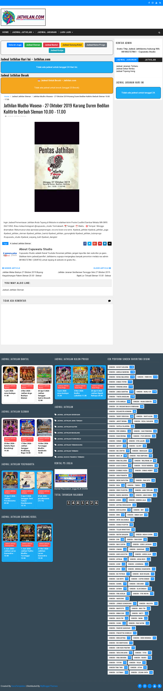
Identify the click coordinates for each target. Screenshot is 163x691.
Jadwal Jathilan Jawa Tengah (69, 421)
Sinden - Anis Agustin (118, 554)
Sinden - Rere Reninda (142, 638)
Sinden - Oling (115, 623)
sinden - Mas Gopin (117, 544)
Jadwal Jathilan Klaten (67, 427)
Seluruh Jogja (15, 45)
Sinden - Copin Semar (140, 579)
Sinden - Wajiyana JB (143, 461)
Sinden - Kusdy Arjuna (118, 367)
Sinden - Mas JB (115, 456)
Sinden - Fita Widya (141, 594)
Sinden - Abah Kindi (144, 495)
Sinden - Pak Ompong (138, 456)
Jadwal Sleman (33, 45)
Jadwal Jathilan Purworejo (69, 439)
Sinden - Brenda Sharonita (139, 569)
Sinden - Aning (115, 500)
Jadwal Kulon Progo (95, 45)
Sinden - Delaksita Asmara (120, 411)
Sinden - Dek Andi (136, 584)
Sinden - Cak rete (116, 579)
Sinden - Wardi (140, 658)
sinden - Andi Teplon (143, 490)
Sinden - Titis (140, 653)
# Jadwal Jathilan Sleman (20, 243)
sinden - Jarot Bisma (118, 421)
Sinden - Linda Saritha (118, 392)
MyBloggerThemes (49, 686)
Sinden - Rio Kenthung (118, 643)
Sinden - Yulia (135, 663)
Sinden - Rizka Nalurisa (119, 377)
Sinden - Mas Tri (138, 608)
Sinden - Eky (138, 510)
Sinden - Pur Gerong (142, 436)
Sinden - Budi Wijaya (141, 574)
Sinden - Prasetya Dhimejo (120, 633)
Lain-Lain (65, 32)
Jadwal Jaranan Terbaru (127, 66)
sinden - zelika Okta (139, 672)
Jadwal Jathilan (22, 32)
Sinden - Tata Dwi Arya (118, 653)
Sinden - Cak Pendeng (143, 431)
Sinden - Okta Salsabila (119, 520)
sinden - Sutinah (116, 672)
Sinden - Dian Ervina (117, 436)
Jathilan (150, 60)
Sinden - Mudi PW (116, 618)
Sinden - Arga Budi (137, 559)
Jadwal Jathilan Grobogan (68, 415)
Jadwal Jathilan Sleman (21, 96)
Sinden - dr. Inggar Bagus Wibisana (124, 406)
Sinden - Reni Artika (117, 638)
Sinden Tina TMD (116, 667)
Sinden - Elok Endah (138, 589)
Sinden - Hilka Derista (142, 402)
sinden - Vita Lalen (136, 441)
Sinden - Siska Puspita (118, 525)
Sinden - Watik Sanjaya (118, 535)
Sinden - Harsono (116, 599)
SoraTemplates (18, 686)
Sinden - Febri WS (144, 377)
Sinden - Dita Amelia (117, 402)
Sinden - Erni (114, 515)
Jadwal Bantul (51, 45)
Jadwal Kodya (56, 50)
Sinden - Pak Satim (136, 623)
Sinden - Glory (135, 446)
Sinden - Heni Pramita (118, 475)
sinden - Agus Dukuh (118, 466)
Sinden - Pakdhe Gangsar (119, 628)
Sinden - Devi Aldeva (117, 510)
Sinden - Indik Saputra (118, 480)
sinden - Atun (136, 667)
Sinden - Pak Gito (143, 480)
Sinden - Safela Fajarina (119, 426)
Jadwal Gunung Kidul (72, 45)
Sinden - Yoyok (115, 663)
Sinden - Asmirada (135, 564)
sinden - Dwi (114, 539)
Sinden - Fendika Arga (118, 387)
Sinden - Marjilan (139, 451)
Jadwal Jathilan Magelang (68, 433)
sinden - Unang (115, 549)
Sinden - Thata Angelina (119, 397)
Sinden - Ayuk (114, 569)
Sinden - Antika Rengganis (120, 505)
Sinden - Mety (137, 613)
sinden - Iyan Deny (134, 539)
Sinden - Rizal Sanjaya (143, 421)
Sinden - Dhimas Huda (118, 471)
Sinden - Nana (137, 618)
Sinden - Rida (114, 485)
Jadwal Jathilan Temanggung (69, 445)
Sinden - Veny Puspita (118, 490)
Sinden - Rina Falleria (118, 461)
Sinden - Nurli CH (143, 392)
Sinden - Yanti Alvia (144, 416)
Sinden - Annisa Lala (137, 500)
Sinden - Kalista (146, 603)
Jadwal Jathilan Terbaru (67, 451)
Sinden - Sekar (115, 441)
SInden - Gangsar (136, 549)
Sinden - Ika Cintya (117, 451)
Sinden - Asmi (114, 564)
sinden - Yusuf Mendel (143, 466)
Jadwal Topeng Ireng (125, 71)
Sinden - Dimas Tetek (117, 382)
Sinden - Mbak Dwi (116, 613)
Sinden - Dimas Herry (144, 471)
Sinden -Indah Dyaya (144, 535)
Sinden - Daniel (115, 584)
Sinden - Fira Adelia (117, 594)
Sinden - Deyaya (115, 589)
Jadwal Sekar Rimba (125, 68)
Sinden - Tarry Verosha (119, 416)
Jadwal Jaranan (47, 32)
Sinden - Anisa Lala (143, 554)
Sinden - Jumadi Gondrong (120, 603)
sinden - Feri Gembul (117, 431)
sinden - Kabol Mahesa (118, 495)
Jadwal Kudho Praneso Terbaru (70, 457)
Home (5, 32)
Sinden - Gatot (115, 446)
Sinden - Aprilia (115, 559)
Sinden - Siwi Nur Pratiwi (119, 648)
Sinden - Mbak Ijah (135, 515)
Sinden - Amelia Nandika (119, 372)
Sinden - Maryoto (116, 608)
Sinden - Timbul (134, 485)
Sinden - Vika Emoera (117, 658)
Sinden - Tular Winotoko (119, 530)
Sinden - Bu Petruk (117, 574)
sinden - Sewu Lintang (142, 544)
